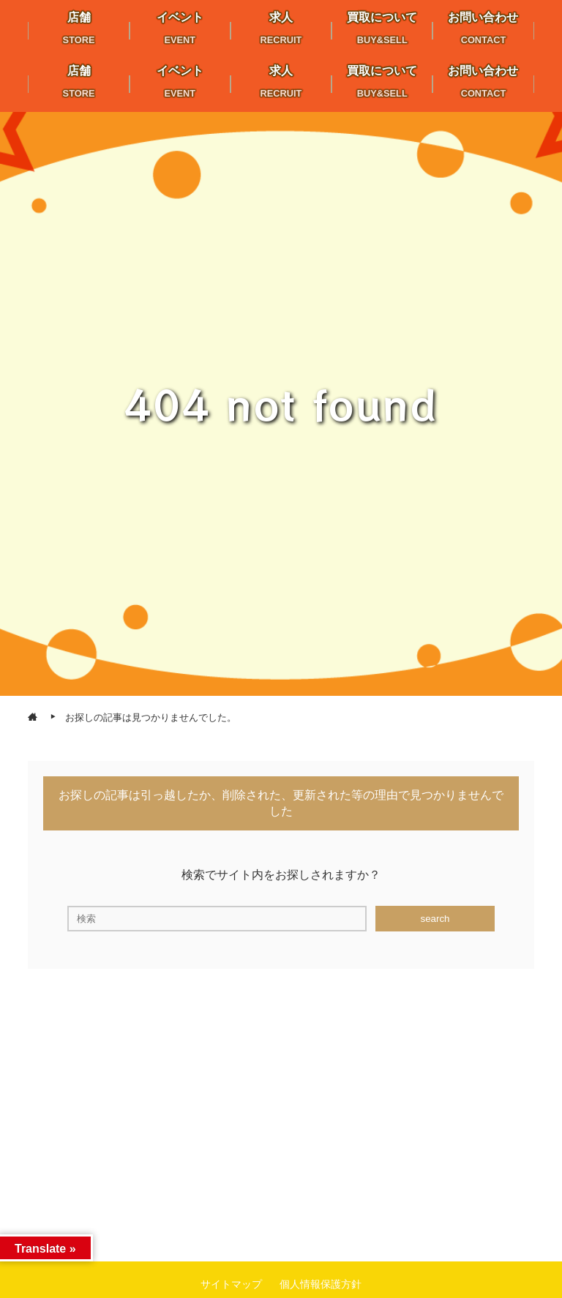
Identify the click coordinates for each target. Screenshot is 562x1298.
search (434, 918)
